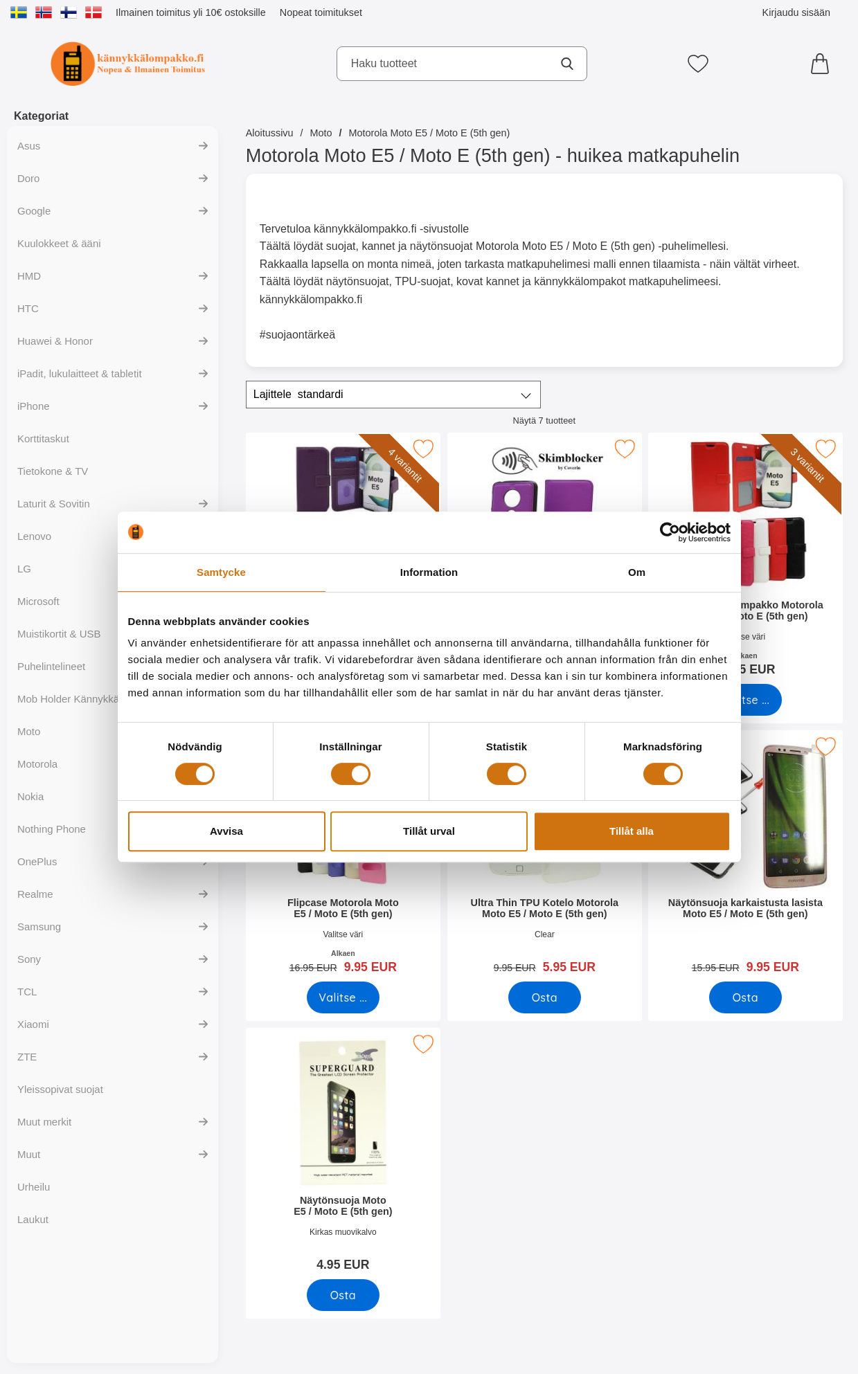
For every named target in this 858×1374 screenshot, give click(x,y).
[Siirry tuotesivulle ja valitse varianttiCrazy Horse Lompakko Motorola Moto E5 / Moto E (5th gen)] (745, 700)
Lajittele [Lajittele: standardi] (298, 394)
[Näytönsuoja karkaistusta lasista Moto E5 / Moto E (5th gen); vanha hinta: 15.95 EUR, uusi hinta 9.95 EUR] (745, 857)
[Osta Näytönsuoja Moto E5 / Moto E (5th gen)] (343, 1295)
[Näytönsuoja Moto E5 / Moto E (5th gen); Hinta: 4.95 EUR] (343, 1154)
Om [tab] (636, 572)
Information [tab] (429, 572)
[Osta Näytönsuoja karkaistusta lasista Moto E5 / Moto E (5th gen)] (745, 997)
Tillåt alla (631, 831)
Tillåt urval (429, 831)
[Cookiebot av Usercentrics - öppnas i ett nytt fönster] (670, 532)
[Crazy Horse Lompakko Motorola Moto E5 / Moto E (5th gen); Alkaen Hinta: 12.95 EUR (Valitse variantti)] (745, 559)
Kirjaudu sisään (796, 12)
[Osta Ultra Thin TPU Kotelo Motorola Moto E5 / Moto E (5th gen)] (544, 997)
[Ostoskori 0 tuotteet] (823, 64)
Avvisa (226, 831)
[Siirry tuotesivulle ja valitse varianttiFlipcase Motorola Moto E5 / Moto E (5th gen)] (343, 997)
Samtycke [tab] (221, 572)
